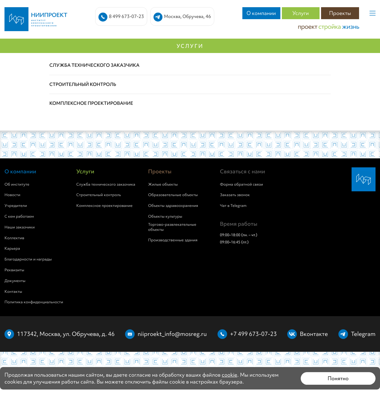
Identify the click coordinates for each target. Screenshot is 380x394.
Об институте (16, 184)
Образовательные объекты (173, 195)
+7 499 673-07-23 (253, 334)
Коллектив (14, 238)
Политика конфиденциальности (33, 302)
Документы (14, 280)
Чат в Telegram (233, 205)
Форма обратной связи (241, 184)
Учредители (15, 205)
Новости (12, 195)
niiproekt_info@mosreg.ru (172, 334)
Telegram (363, 334)
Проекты (340, 13)
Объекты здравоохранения (173, 205)
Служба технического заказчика (105, 184)
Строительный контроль (98, 195)
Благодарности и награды (28, 259)
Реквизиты (14, 270)
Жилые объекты (163, 184)
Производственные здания (172, 240)
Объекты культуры (165, 216)
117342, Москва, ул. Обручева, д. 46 (66, 334)
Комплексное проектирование (104, 205)
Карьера (12, 248)
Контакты (13, 291)
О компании (261, 13)
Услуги (300, 13)
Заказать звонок (235, 195)
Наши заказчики (19, 227)
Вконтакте (314, 334)
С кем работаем (19, 216)
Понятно (338, 378)
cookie (229, 374)
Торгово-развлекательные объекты (172, 227)
